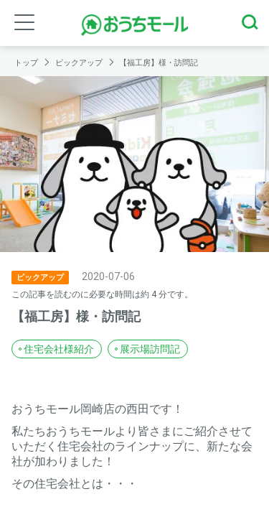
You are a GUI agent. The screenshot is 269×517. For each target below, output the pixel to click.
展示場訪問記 (150, 349)
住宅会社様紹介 (59, 349)
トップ (27, 62)
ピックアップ (80, 62)
